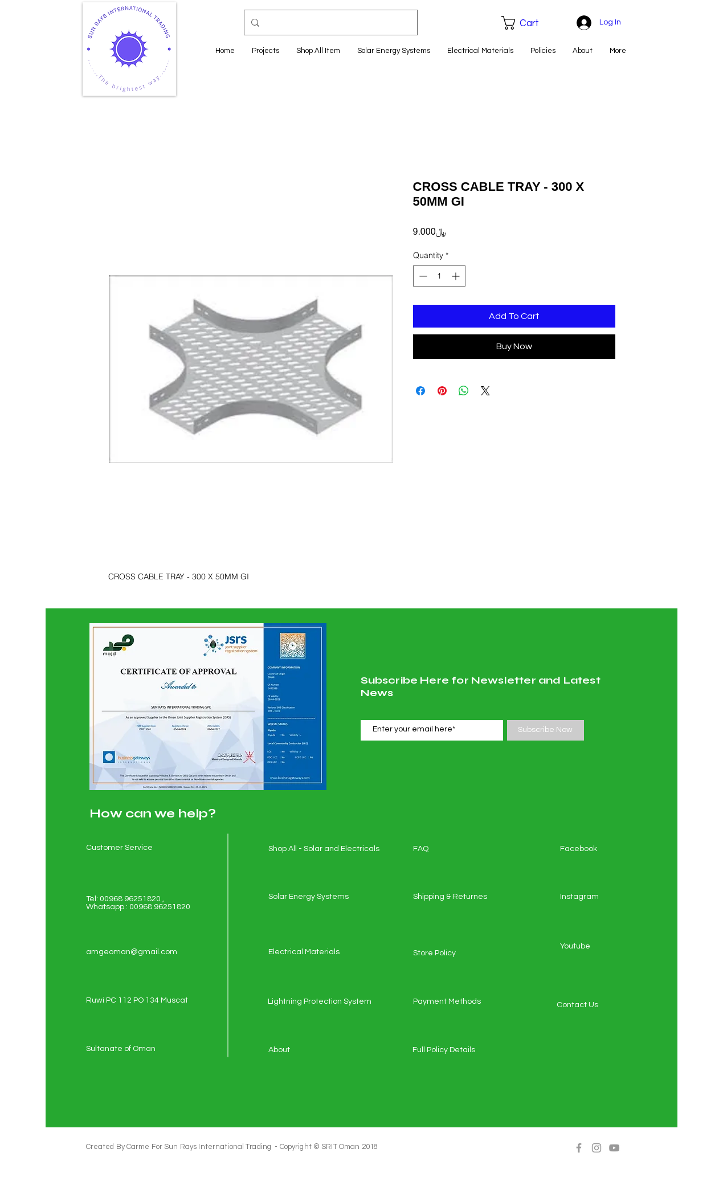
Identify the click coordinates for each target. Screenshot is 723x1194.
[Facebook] (600, 849)
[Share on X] (485, 391)
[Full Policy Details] (452, 1050)
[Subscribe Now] (545, 730)
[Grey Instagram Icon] (596, 1148)
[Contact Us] (597, 1005)
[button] (528, 23)
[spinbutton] (439, 276)
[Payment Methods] (453, 1002)
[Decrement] (422, 276)
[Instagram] (600, 897)
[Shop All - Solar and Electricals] (323, 849)
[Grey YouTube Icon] (614, 1148)
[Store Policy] (453, 953)
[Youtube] (600, 946)
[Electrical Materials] (308, 952)
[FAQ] (453, 849)
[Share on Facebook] (420, 391)
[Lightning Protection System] (319, 1002)
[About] (308, 1050)
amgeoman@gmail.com (131, 952)
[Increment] (457, 276)
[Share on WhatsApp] (464, 391)
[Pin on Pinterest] (442, 391)
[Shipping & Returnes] (453, 897)
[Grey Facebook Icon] (579, 1148)
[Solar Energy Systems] (308, 897)
